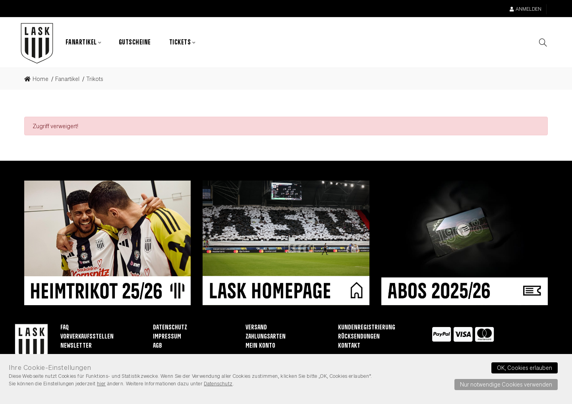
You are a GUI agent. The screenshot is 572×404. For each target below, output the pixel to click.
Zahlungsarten (265, 337)
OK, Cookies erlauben (524, 367)
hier (101, 383)
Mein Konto (260, 346)
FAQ (64, 328)
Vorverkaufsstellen (87, 337)
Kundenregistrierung (366, 328)
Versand (256, 328)
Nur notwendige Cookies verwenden (506, 384)
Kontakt (349, 346)
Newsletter (76, 346)
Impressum (167, 337)
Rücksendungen (359, 337)
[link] (38, 79)
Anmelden (525, 9)
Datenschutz (170, 328)
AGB (157, 346)
